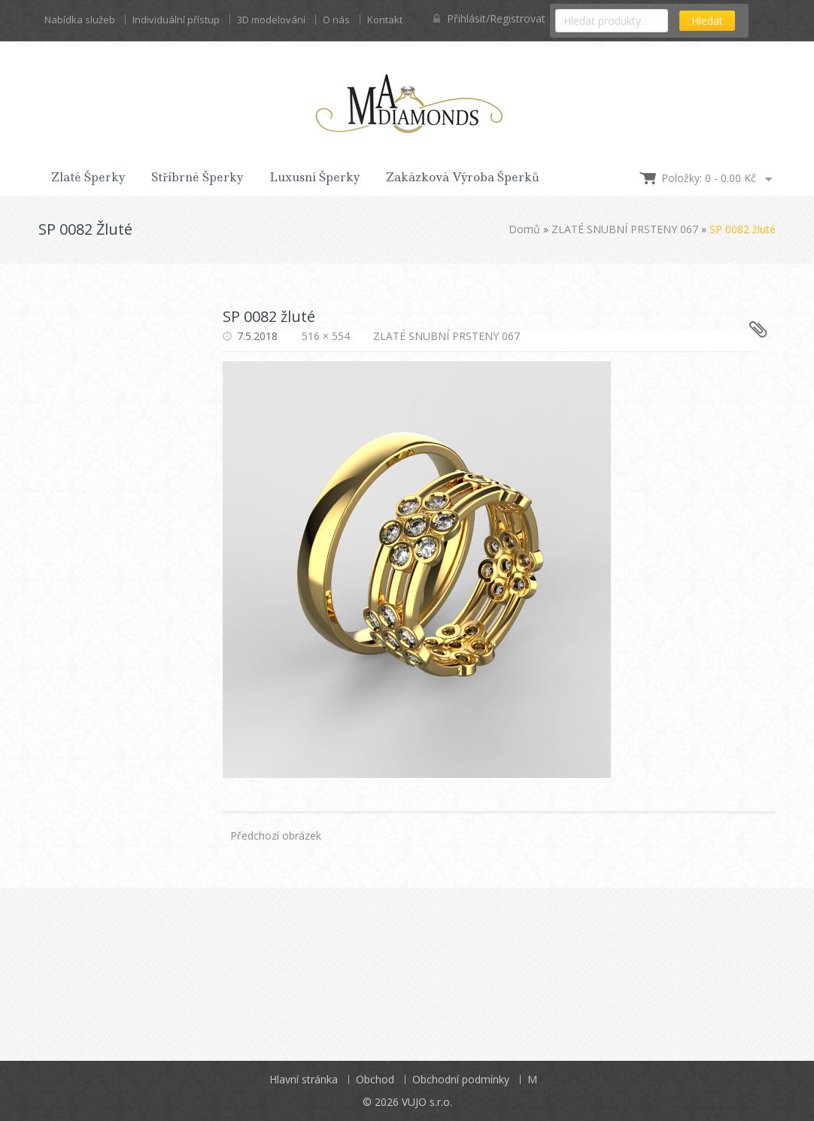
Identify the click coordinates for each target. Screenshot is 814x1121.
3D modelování (271, 19)
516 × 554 (326, 336)
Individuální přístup (176, 19)
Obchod (375, 1079)
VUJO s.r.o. (427, 1102)
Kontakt (384, 19)
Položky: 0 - (708, 178)
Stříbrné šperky (197, 177)
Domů (524, 229)
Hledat (707, 21)
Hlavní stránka (303, 1079)
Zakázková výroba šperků (462, 177)
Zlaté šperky (88, 177)
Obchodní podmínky (460, 1079)
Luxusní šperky (314, 177)
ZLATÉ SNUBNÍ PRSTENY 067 (624, 229)
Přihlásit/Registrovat (489, 18)
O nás (336, 19)
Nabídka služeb (79, 19)
